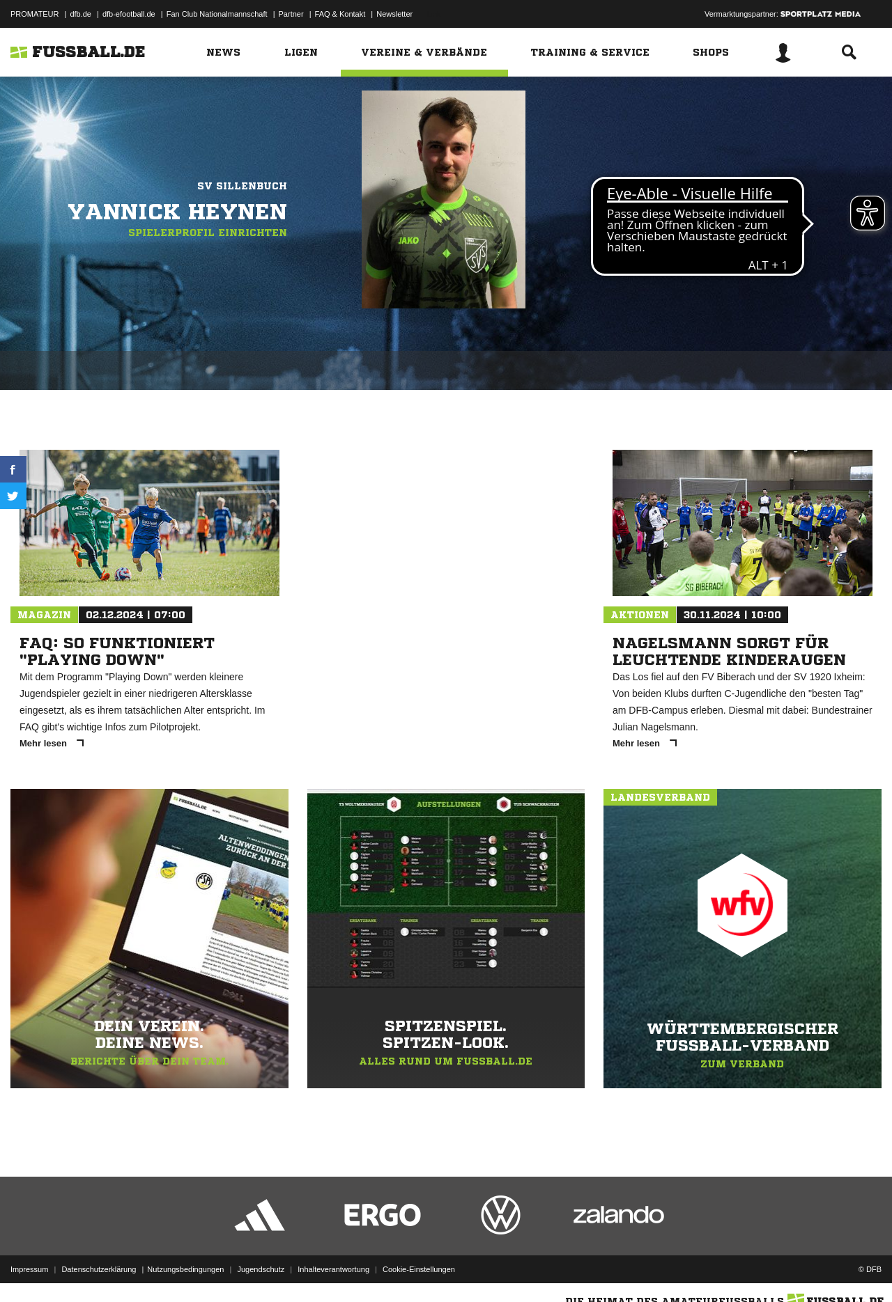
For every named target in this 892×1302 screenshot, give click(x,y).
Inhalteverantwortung (333, 1269)
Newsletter (394, 14)
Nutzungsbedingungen (185, 1269)
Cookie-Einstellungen (419, 1269)
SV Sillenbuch (242, 186)
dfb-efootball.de (128, 14)
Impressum (29, 1269)
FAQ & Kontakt (340, 14)
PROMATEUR (34, 14)
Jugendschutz (260, 1269)
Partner (291, 14)
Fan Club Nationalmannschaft (217, 14)
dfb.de (80, 14)
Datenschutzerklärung (98, 1269)
